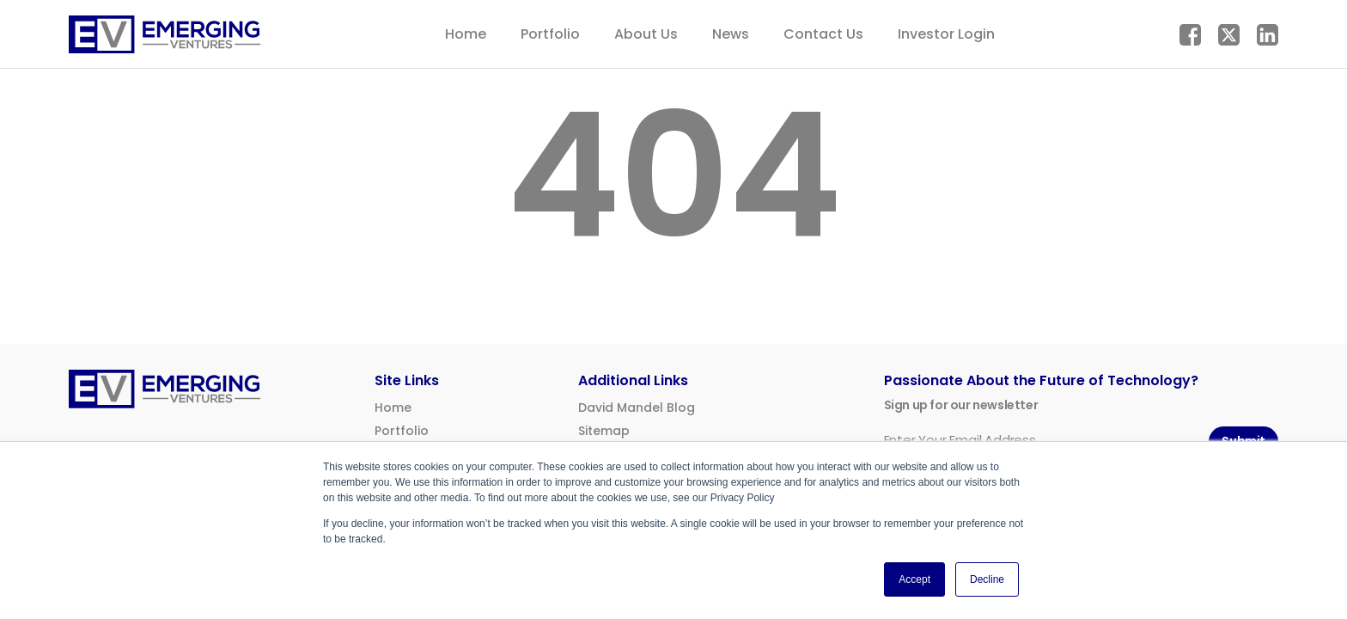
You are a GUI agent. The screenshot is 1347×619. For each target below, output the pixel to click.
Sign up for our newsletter (961, 405)
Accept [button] (914, 579)
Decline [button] (987, 579)
